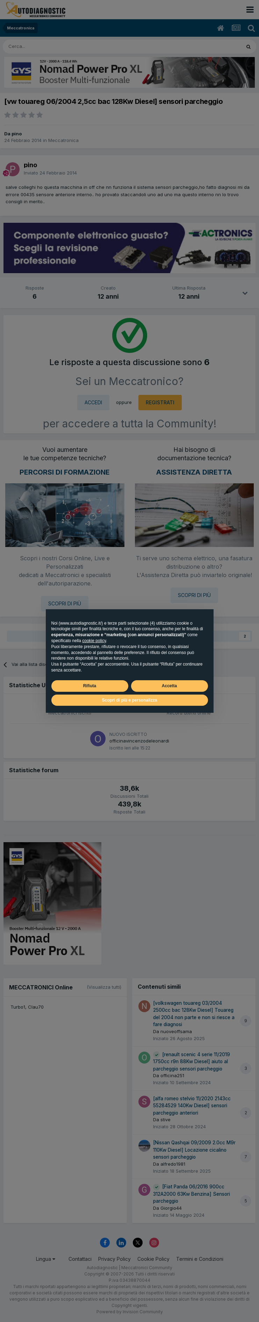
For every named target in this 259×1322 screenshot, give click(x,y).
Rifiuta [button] (89, 685)
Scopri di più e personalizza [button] (129, 700)
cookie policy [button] (94, 640)
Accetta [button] (169, 685)
